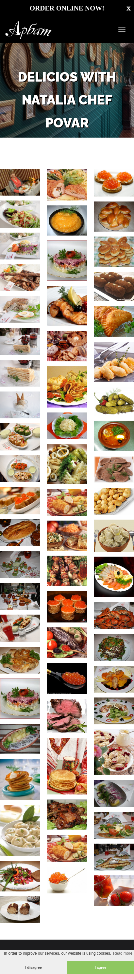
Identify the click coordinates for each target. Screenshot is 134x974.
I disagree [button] (33, 967)
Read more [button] (122, 953)
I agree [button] (100, 967)
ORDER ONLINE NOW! (67, 8)
